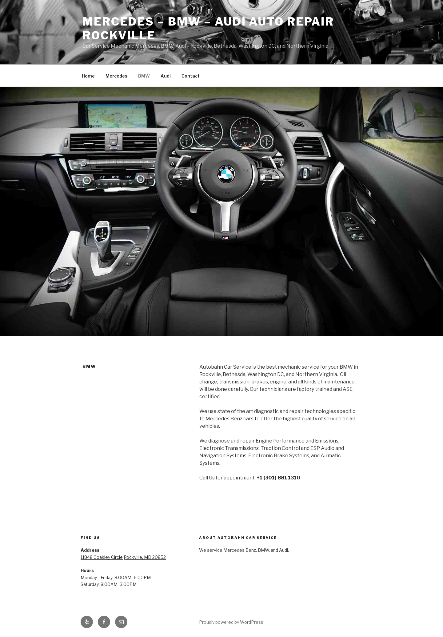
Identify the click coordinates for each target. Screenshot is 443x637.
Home (88, 75)
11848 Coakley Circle (102, 557)
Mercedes (116, 75)
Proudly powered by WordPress (231, 622)
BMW (144, 75)
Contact (191, 75)
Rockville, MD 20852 (145, 557)
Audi (166, 75)
